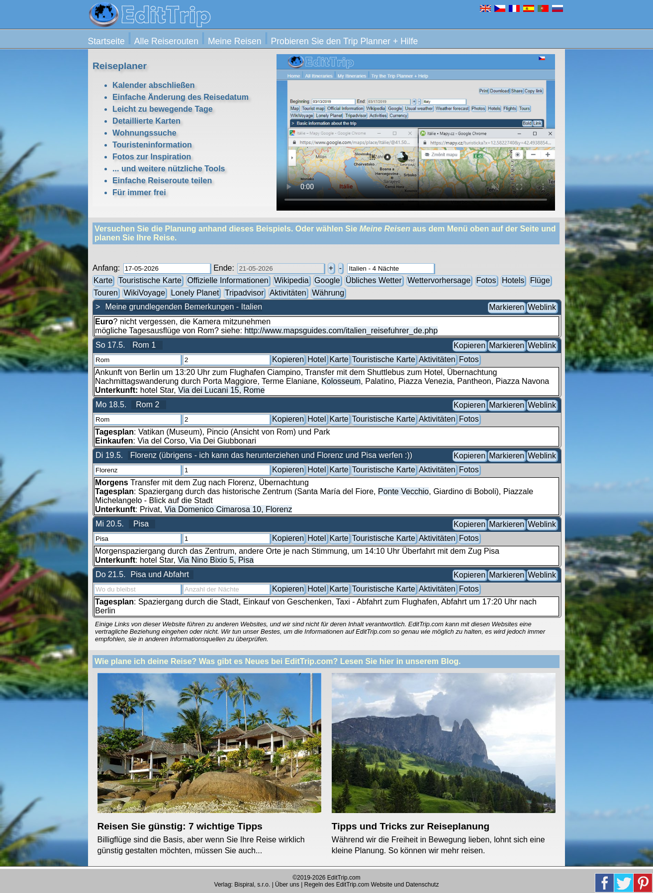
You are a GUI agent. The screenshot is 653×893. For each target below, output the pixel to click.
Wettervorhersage (439, 280)
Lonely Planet (195, 292)
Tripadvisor (244, 292)
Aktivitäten (288, 292)
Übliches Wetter (374, 280)
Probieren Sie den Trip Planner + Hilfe (344, 41)
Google (327, 280)
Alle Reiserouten (166, 41)
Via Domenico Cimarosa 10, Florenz (228, 509)
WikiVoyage (144, 292)
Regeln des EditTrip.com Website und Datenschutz (371, 884)
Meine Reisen (235, 41)
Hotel (316, 359)
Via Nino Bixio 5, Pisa (216, 560)
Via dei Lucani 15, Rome (221, 390)
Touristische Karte (150, 280)
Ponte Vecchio (403, 491)
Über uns (287, 884)
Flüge (540, 280)
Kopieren (469, 345)
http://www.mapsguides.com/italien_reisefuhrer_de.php (341, 330)
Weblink (542, 306)
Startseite (106, 41)
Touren (106, 292)
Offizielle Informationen (228, 280)
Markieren (506, 306)
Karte (103, 280)
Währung (328, 292)
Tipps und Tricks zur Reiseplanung (410, 826)
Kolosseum (341, 381)
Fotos (486, 280)
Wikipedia (291, 280)
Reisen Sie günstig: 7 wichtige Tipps (180, 826)
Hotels (513, 280)
